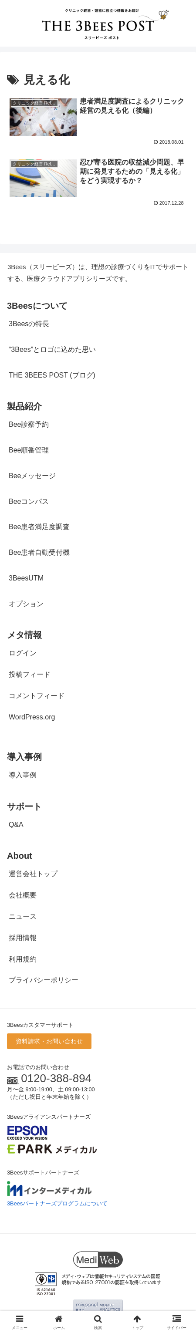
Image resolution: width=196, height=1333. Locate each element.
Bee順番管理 (29, 450)
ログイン (23, 653)
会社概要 (23, 895)
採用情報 (23, 938)
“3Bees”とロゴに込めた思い (52, 349)
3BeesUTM (26, 578)
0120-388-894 (56, 1078)
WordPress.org (32, 717)
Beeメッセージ (32, 475)
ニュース (23, 916)
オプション (26, 603)
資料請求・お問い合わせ (49, 1041)
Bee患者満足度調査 (39, 526)
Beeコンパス (29, 501)
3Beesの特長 (29, 323)
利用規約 (23, 959)
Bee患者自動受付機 (39, 552)
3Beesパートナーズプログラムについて (57, 1203)
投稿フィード (30, 674)
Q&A (16, 824)
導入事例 (23, 775)
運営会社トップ (33, 873)
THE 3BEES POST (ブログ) (52, 375)
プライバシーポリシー (43, 980)
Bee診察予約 (29, 424)
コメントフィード (36, 695)
